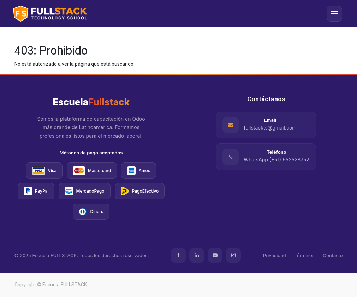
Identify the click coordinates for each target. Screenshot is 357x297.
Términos (304, 255)
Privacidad (274, 255)
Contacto (333, 255)
